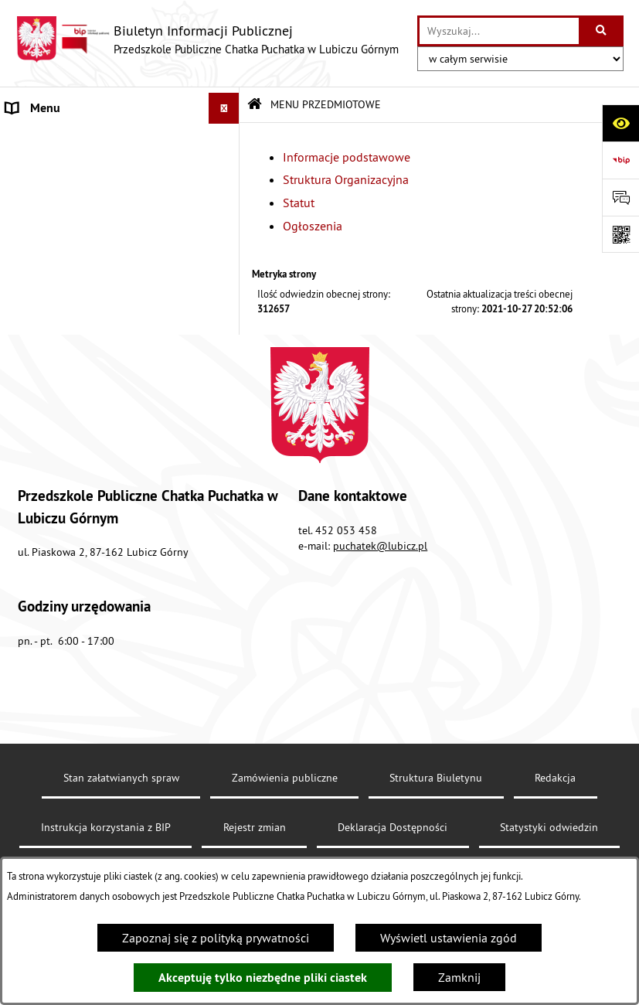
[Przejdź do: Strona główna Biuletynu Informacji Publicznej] (254, 105)
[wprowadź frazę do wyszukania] (499, 30)
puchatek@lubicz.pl (380, 583)
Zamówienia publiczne (285, 815)
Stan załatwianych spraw (121, 815)
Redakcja (555, 815)
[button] (227, 139)
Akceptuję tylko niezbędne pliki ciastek (262, 977)
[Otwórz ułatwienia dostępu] (620, 122)
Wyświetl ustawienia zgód (448, 937)
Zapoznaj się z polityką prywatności (215, 937)
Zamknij (459, 977)
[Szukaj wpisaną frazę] (602, 30)
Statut (298, 202)
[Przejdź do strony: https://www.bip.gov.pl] (620, 160)
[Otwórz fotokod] (620, 234)
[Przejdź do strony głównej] (207, 39)
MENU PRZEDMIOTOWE (69, 139)
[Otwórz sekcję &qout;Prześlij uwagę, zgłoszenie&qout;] (620, 197)
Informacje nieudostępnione (80, 343)
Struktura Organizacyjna (346, 179)
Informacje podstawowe (346, 157)
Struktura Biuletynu (435, 815)
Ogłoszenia (312, 225)
